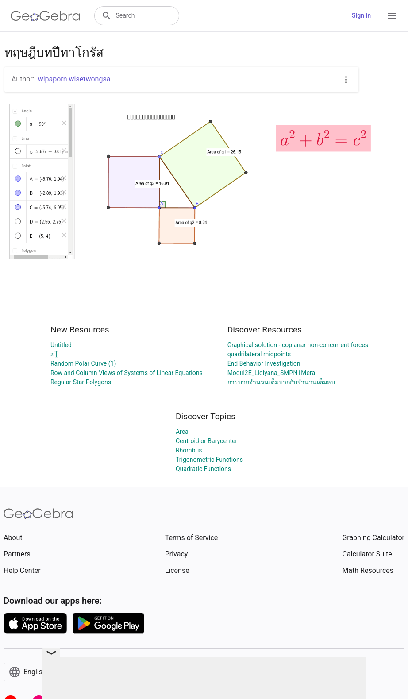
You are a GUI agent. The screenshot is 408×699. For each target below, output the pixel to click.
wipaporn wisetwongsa (74, 79)
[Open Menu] (392, 16)
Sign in (361, 15)
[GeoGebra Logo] (45, 16)
